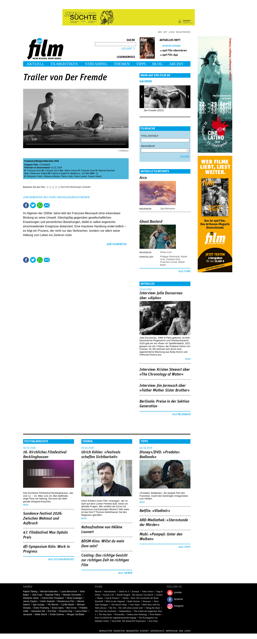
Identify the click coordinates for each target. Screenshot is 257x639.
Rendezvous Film (65, 601)
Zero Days (153, 621)
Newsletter (105, 631)
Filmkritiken (64, 64)
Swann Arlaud (94, 176)
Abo (160, 32)
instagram (179, 606)
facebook (178, 599)
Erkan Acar (166, 252)
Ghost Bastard (151, 222)
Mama (100, 598)
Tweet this (33, 205)
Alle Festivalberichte (61, 559)
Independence (125, 611)
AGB (181, 631)
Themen (122, 64)
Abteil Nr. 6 (124, 591)
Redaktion (119, 631)
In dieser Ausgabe (171, 46)
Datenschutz (157, 631)
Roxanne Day (65, 611)
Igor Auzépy (38, 604)
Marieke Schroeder (72, 595)
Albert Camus (71, 170)
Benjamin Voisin (35, 176)
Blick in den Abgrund (115, 601)
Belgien (40, 161)
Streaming (96, 64)
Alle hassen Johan (119, 604)
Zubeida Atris (173, 259)
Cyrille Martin (67, 604)
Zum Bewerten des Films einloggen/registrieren (56, 197)
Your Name (135, 604)
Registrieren (183, 32)
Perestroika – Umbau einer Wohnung (131, 614)
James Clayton (30, 601)
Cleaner (159, 595)
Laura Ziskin (81, 611)
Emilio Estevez (57, 614)
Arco (143, 178)
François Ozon (34, 170)
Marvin (98, 591)
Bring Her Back (153, 608)
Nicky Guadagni (74, 598)
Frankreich (29, 161)
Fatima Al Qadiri (59, 173)
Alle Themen (125, 573)
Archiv (176, 64)
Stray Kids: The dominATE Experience (128, 621)
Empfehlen (47, 205)
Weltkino (74, 173)
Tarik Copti (37, 595)
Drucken (54, 205)
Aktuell (35, 64)
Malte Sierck (41, 614)
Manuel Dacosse (107, 170)
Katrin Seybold (47, 601)
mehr (187, 359)
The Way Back (105, 614)
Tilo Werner (53, 604)
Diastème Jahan (31, 598)
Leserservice (126, 57)
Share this (26, 205)
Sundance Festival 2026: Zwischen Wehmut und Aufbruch (42, 518)
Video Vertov (147, 591)
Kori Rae (52, 611)
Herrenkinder (110, 591)
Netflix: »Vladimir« (155, 511)
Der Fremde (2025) (154, 110)
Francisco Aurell (168, 262)
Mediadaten (132, 631)
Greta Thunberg (41, 608)
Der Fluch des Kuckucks (105, 611)
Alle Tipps (184, 547)
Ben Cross (71, 608)
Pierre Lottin (67, 176)
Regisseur (148, 146)
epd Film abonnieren (174, 50)
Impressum (172, 631)
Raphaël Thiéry (52, 595)
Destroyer (147, 601)
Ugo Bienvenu (167, 208)
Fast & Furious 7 (113, 598)
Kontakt (144, 631)
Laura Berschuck (69, 591)
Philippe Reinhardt (170, 256)
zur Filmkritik (117, 244)
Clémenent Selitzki (39, 173)
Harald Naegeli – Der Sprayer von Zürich (135, 595)
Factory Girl (108, 595)
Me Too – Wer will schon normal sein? (126, 608)
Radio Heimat (133, 601)
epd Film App (170, 54)
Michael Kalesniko (49, 591)
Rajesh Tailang (30, 591)
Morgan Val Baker (75, 614)
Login (172, 32)
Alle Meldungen (181, 414)
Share (40, 205)
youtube (178, 592)
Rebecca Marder (52, 176)
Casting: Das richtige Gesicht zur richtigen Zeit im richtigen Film (105, 560)
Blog (157, 64)
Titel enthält (150, 135)
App (165, 32)
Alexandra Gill (38, 611)
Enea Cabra (57, 608)
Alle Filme (184, 271)
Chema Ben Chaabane (53, 598)
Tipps (141, 64)
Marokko (49, 161)
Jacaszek (27, 614)
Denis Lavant (80, 176)
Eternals (135, 591)
